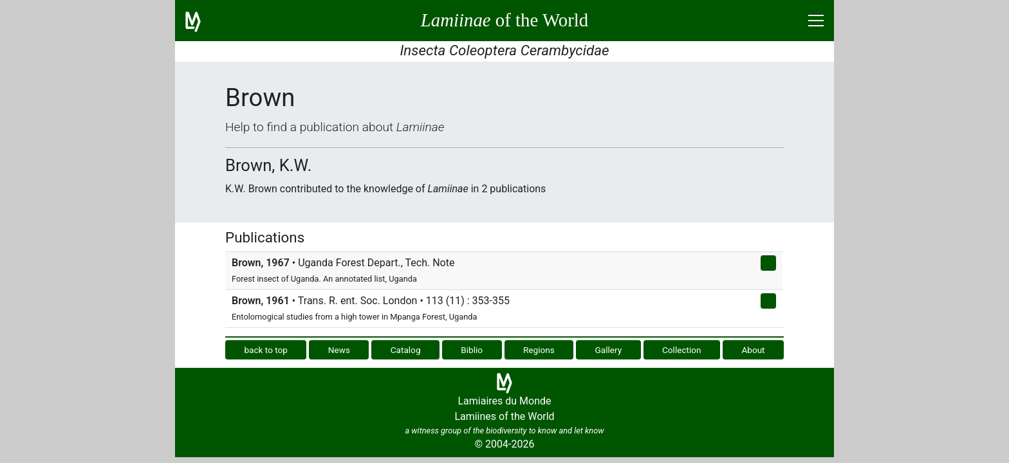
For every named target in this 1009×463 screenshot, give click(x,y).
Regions (539, 350)
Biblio (472, 350)
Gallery (608, 350)
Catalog (406, 350)
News (339, 350)
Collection (681, 350)
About (752, 350)
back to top (266, 350)
